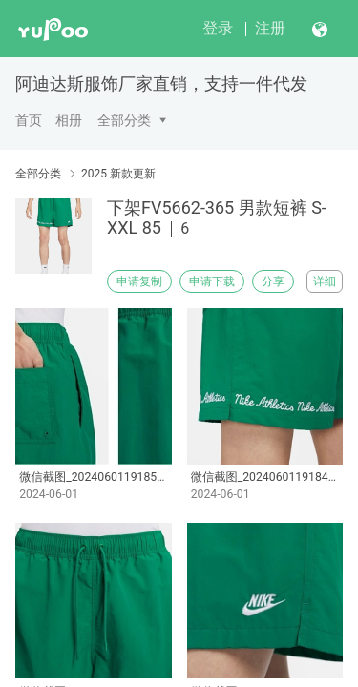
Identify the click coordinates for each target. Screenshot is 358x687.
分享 (273, 281)
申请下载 (212, 281)
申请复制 (139, 281)
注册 (270, 28)
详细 (324, 281)
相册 (68, 120)
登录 (217, 28)
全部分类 (124, 120)
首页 (28, 120)
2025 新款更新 (118, 173)
